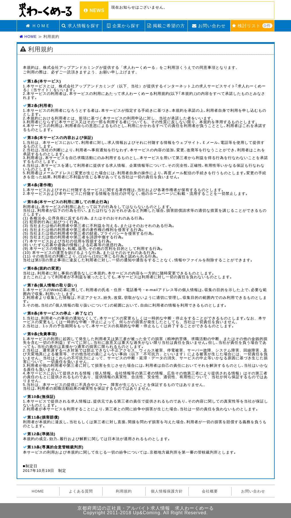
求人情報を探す (80, 25)
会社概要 (210, 491)
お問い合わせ (209, 25)
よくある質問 (81, 491)
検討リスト (252, 25)
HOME (28, 36)
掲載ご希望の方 (166, 25)
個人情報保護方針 (167, 491)
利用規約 (124, 491)
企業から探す (123, 25)
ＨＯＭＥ (38, 25)
